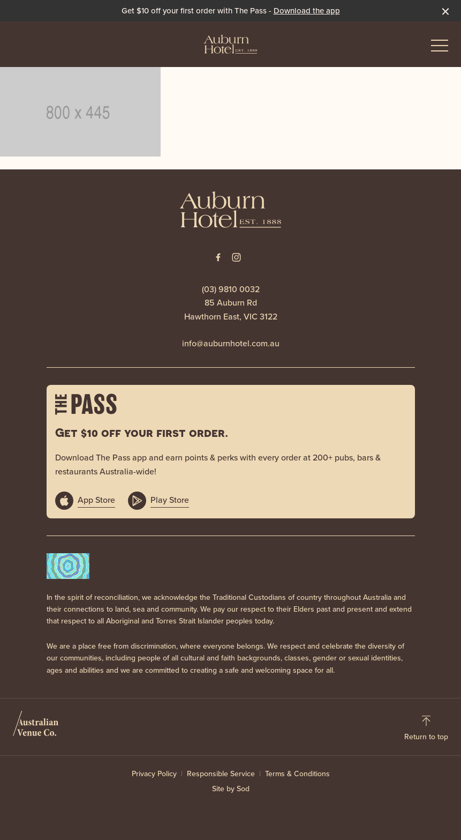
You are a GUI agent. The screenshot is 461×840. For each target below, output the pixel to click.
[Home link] (231, 44)
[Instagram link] (237, 257)
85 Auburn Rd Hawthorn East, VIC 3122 (230, 309)
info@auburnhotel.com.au (230, 343)
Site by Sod (231, 788)
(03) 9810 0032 (231, 289)
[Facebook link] (218, 257)
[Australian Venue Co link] (35, 727)
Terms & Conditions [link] (297, 774)
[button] (439, 48)
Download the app (307, 11)
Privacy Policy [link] (154, 774)
